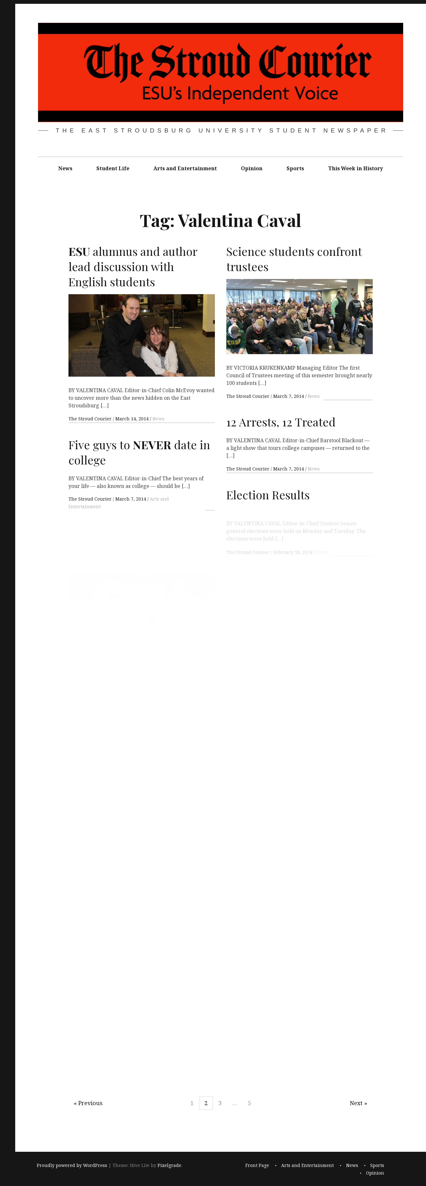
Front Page (257, 1165)
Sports (295, 168)
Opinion (251, 168)
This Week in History (355, 168)
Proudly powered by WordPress (72, 1165)
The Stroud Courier (90, 419)
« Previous (88, 1103)
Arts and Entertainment (185, 168)
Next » (358, 1103)
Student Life (112, 168)
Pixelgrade (169, 1165)
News (65, 168)
